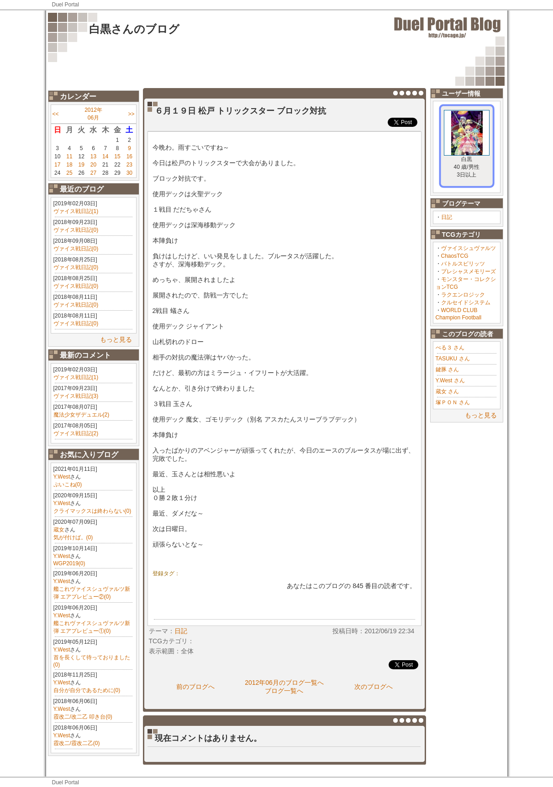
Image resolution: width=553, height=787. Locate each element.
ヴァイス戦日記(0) (76, 230)
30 (129, 173)
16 (129, 156)
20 (93, 165)
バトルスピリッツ (463, 264)
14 (105, 156)
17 (57, 165)
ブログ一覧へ (284, 690)
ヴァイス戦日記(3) (76, 396)
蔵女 (58, 529)
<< (56, 114)
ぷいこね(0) (67, 484)
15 (117, 156)
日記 (446, 217)
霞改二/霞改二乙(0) (76, 743)
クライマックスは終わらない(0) (92, 511)
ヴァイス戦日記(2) (76, 433)
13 (93, 156)
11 (69, 156)
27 (93, 173)
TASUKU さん (453, 358)
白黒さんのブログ (134, 29)
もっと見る (116, 339)
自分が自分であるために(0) (87, 690)
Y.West (61, 477)
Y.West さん (450, 380)
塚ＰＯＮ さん (453, 402)
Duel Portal (65, 4)
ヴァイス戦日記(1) (76, 211)
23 (129, 165)
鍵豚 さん (447, 369)
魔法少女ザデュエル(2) (81, 415)
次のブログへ (373, 686)
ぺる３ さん (450, 347)
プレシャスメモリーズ (468, 271)
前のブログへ (195, 686)
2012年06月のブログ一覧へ (284, 682)
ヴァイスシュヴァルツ (468, 248)
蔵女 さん (447, 391)
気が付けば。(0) (73, 537)
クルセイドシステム (465, 302)
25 (69, 173)
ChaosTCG (455, 256)
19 (81, 165)
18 (69, 165)
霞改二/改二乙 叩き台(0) (82, 717)
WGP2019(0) (69, 563)
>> (131, 114)
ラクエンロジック (463, 295)
